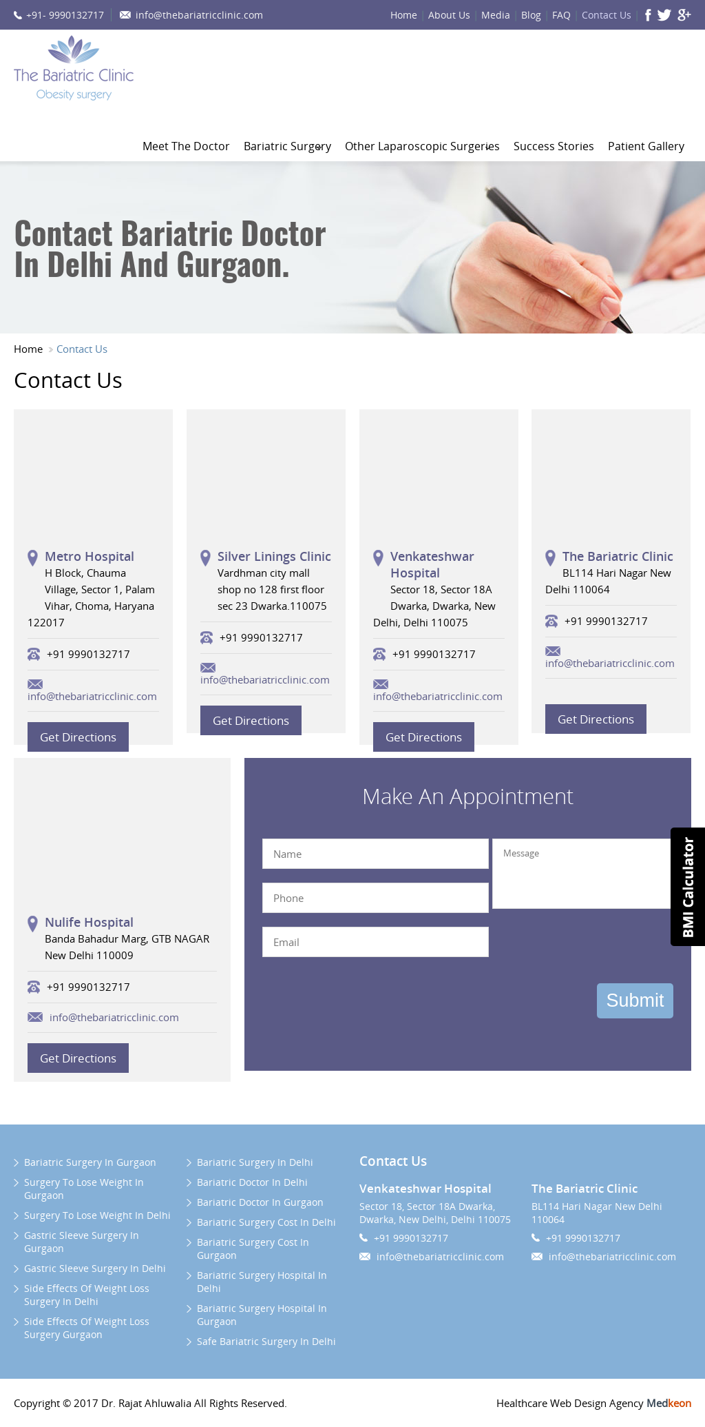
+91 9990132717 (411, 1237)
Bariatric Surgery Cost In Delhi (266, 1222)
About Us (449, 14)
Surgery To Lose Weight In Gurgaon (84, 1189)
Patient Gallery (646, 146)
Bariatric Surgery (287, 146)
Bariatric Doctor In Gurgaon (260, 1202)
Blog (531, 14)
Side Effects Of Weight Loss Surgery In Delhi (86, 1295)
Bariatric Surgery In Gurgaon (90, 1162)
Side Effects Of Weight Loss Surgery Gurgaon (86, 1328)
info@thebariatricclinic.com (199, 14)
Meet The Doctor (186, 146)
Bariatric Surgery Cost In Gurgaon (253, 1248)
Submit (635, 1000)
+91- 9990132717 (65, 14)
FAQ (561, 14)
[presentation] (581, 948)
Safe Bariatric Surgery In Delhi (266, 1341)
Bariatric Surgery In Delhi (255, 1162)
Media (495, 14)
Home (403, 14)
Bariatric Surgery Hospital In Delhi (262, 1282)
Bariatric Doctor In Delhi (252, 1182)
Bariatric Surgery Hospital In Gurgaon (262, 1315)
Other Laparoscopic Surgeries (422, 146)
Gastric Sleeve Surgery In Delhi (95, 1268)
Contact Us (606, 14)
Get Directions (78, 737)
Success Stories (554, 146)
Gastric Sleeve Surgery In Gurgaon (81, 1242)
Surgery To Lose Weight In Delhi (97, 1215)
